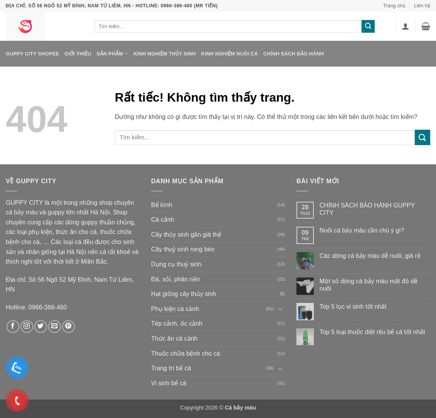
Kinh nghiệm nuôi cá (229, 54)
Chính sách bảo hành (293, 54)
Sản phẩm (112, 53)
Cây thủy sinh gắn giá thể (186, 234)
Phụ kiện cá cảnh (175, 309)
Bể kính (161, 205)
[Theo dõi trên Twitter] (40, 326)
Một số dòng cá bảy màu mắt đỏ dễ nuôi (368, 285)
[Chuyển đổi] (280, 308)
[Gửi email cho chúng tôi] (54, 326)
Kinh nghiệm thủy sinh (164, 54)
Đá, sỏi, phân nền (175, 279)
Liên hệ (422, 5)
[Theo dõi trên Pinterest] (68, 326)
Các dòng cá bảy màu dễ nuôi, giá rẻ (370, 255)
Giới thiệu (77, 54)
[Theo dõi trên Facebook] (13, 326)
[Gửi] (368, 26)
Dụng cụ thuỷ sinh (176, 264)
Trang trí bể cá (171, 368)
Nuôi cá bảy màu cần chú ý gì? (362, 230)
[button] (405, 26)
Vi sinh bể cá (168, 383)
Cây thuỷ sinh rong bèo (183, 249)
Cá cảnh (162, 219)
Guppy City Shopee (32, 54)
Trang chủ (394, 5)
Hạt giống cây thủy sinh (183, 294)
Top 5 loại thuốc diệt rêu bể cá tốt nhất (372, 332)
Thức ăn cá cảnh (174, 338)
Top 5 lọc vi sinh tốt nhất (353, 306)
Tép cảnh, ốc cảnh (176, 323)
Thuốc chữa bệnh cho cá (185, 353)
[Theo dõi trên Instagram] (26, 326)
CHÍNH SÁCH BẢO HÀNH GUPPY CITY (367, 209)
